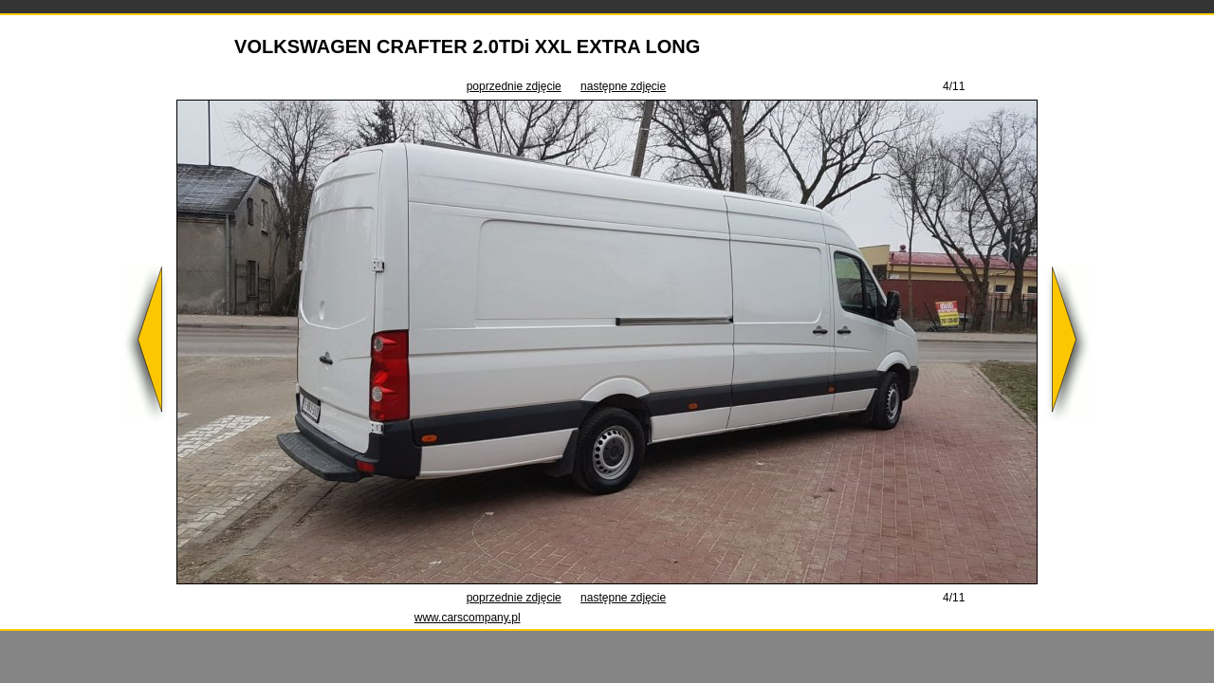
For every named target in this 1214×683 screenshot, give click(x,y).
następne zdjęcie (623, 86)
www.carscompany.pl (467, 617)
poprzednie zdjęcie (514, 86)
